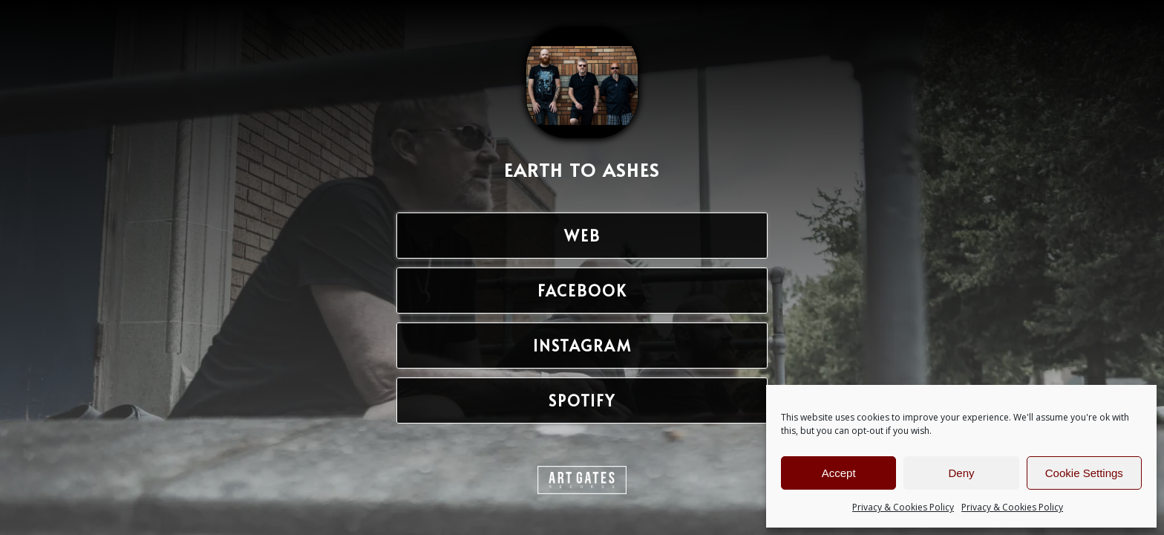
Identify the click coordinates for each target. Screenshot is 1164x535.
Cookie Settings (1084, 473)
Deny (961, 473)
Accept (839, 473)
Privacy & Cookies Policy (903, 507)
